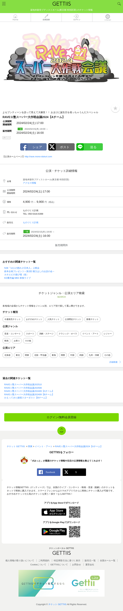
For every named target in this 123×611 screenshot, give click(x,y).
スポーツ (30, 333)
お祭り (17, 341)
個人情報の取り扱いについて (19, 560)
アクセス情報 (29, 183)
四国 (81, 355)
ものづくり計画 (30, 222)
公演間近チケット (73, 319)
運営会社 (89, 564)
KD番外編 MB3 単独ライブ (17, 278)
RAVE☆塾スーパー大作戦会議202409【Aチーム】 (29, 391)
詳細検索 (113, 362)
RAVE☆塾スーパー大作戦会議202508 (23, 388)
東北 (18, 355)
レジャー (108, 333)
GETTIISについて (59, 564)
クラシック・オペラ (68, 333)
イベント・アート (90, 333)
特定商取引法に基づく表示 (67, 560)
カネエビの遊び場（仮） (16, 274)
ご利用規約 (43, 560)
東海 (54, 355)
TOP (61, 432)
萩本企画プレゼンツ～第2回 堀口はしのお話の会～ (29, 271)
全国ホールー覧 (107, 560)
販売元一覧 (90, 560)
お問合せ (76, 564)
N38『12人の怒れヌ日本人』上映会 (21, 268)
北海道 (7, 355)
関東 (27, 355)
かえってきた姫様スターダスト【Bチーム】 (26, 397)
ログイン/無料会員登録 (61, 417)
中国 (72, 355)
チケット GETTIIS (57, 604)
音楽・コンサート (12, 333)
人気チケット (53, 319)
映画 (6, 341)
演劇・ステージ (46, 333)
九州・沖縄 (94, 355)
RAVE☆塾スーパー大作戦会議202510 (23, 384)
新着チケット (92, 319)
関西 (63, 355)
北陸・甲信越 (40, 355)
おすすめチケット (34, 319)
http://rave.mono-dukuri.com (38, 156)
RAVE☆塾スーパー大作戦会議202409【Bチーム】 (29, 394)
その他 (28, 341)
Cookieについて (38, 564)
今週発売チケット (12, 319)
